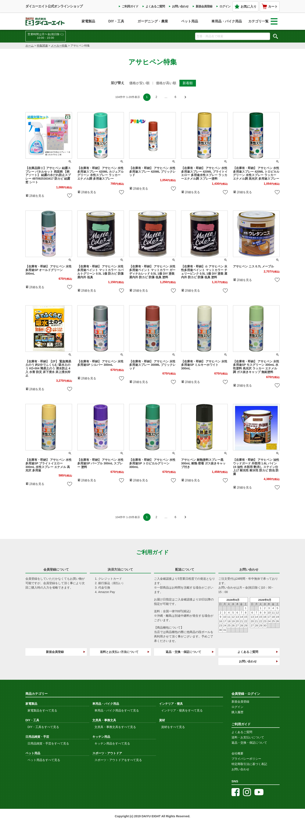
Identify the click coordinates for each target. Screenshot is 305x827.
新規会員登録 (204, 6)
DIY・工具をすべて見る (43, 727)
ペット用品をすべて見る (44, 760)
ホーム (29, 45)
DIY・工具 (116, 21)
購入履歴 (237, 712)
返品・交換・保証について (183, 652)
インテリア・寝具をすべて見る (182, 710)
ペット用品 (189, 21)
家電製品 (88, 21)
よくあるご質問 (155, 6)
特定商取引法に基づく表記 (249, 764)
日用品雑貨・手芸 (37, 736)
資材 (162, 720)
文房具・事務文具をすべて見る (115, 727)
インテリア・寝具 (171, 703)
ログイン (224, 6)
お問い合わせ (180, 6)
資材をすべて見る (173, 727)
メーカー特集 (59, 45)
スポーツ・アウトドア (107, 753)
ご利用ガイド (130, 6)
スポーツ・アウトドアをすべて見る (118, 760)
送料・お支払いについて (248, 737)
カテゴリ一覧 (262, 21)
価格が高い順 (166, 83)
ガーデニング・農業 (152, 21)
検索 (275, 36)
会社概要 (237, 753)
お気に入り (245, 6)
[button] (185, 97)
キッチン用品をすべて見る (112, 743)
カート (270, 6)
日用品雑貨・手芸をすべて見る (48, 743)
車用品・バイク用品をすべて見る (116, 710)
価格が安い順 (139, 83)
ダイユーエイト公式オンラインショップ (54, 6)
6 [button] (175, 97)
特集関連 (42, 45)
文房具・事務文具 (104, 720)
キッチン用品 (101, 736)
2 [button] (156, 97)
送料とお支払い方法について (119, 652)
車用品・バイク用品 (226, 21)
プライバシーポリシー (246, 758)
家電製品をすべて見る (42, 710)
